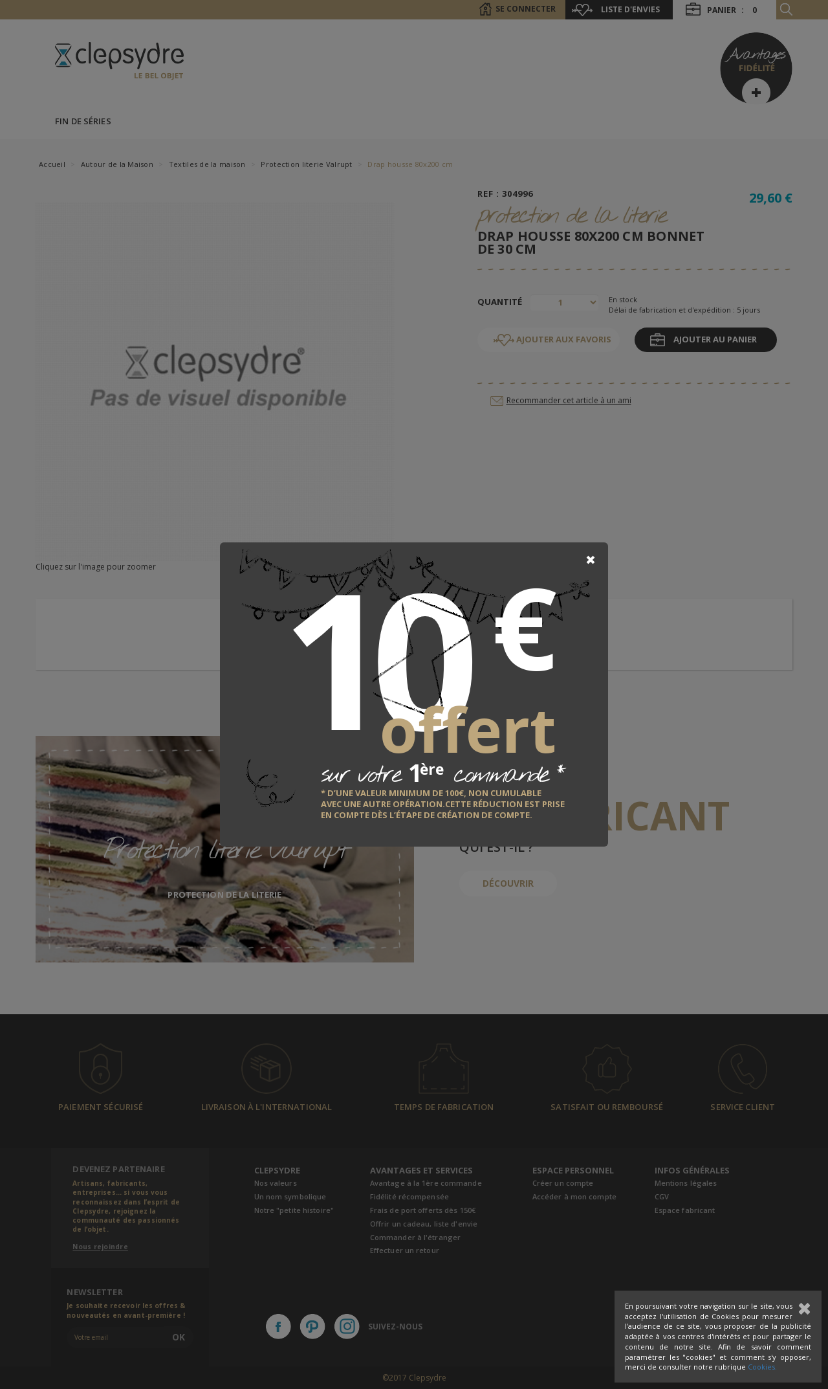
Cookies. (762, 1367)
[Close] (590, 559)
